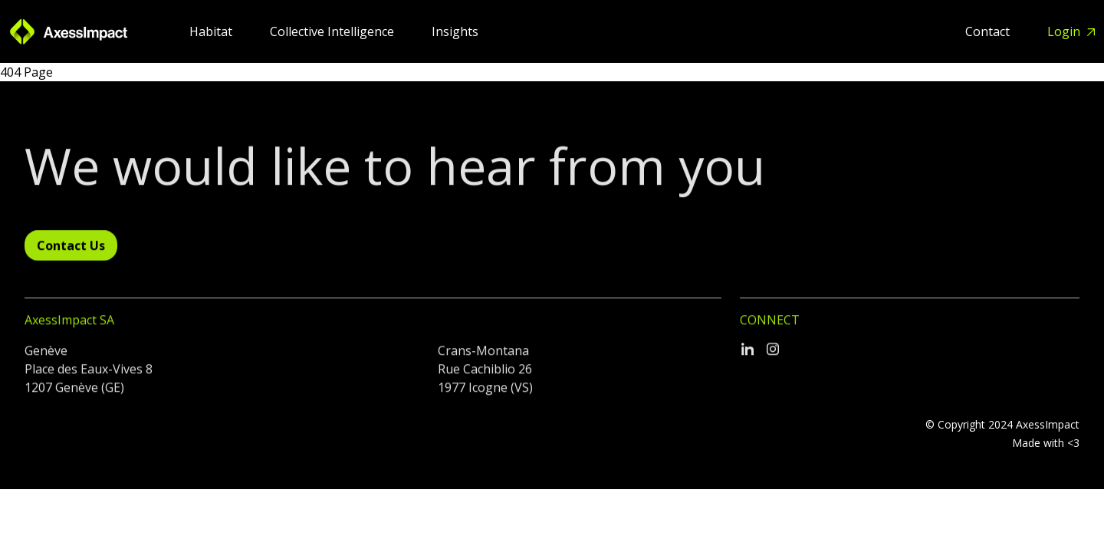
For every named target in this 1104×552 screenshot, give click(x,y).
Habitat (212, 31)
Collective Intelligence (333, 31)
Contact (989, 31)
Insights (455, 31)
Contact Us (71, 248)
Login (1065, 31)
